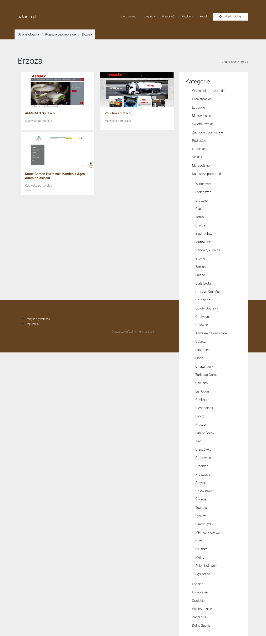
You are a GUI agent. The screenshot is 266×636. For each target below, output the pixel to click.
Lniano (200, 275)
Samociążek (204, 524)
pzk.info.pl (27, 16)
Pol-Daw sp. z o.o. (118, 113)
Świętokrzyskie (203, 124)
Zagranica (199, 617)
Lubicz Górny (204, 433)
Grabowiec (203, 458)
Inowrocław (203, 234)
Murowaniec (204, 242)
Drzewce (201, 325)
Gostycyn (202, 317)
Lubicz (200, 416)
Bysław (200, 516)
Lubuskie (198, 107)
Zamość (201, 267)
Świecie (201, 499)
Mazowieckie (201, 116)
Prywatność (168, 16)
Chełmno (202, 400)
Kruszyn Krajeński (208, 292)
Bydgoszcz (203, 192)
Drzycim (201, 483)
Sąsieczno (202, 574)
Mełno (199, 557)
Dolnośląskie (201, 625)
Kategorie (149, 16)
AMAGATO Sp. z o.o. (40, 113)
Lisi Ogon (202, 391)
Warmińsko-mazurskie (208, 91)
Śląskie (197, 157)
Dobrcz (200, 342)
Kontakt (204, 16)
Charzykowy (204, 366)
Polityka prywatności (38, 318)
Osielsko (201, 383)
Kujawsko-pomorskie (60, 34)
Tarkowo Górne (206, 375)
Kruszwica (203, 474)
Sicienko (201, 549)
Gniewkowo (203, 491)
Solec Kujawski (206, 566)
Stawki (200, 259)
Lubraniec (202, 350)
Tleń (198, 441)
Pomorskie (200, 592)
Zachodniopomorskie (207, 132)
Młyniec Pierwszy (207, 532)
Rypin (199, 209)
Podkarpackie (202, 99)
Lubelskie (199, 149)
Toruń (199, 217)
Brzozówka (203, 449)
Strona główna (128, 16)
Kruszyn (201, 425)
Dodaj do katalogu (230, 16)
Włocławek (203, 184)
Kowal (199, 541)
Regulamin (187, 16)
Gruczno (201, 200)
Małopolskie (201, 166)
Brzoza (200, 225)
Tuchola (201, 508)
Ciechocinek (204, 408)
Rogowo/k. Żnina (207, 250)
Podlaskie (199, 141)
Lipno (199, 358)
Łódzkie (197, 584)
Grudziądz (202, 300)
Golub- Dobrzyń (206, 308)
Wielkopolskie (202, 609)
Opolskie (198, 601)
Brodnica (201, 466)
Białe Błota (203, 283)
